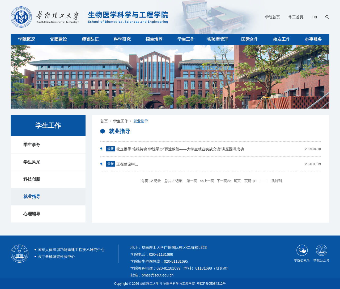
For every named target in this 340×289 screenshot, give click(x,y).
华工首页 (295, 17)
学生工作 (185, 39)
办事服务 (313, 39)
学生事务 (31, 144)
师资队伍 (90, 39)
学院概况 (26, 39)
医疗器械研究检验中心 (56, 256)
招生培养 (154, 39)
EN (314, 17)
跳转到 (277, 181)
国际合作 (249, 39)
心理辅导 (31, 214)
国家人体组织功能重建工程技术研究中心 (71, 249)
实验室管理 (217, 39)
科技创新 (31, 179)
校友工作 (281, 39)
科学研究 (122, 39)
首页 (104, 121)
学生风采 (31, 162)
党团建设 (58, 39)
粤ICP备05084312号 (211, 284)
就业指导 (31, 196)
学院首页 (272, 17)
